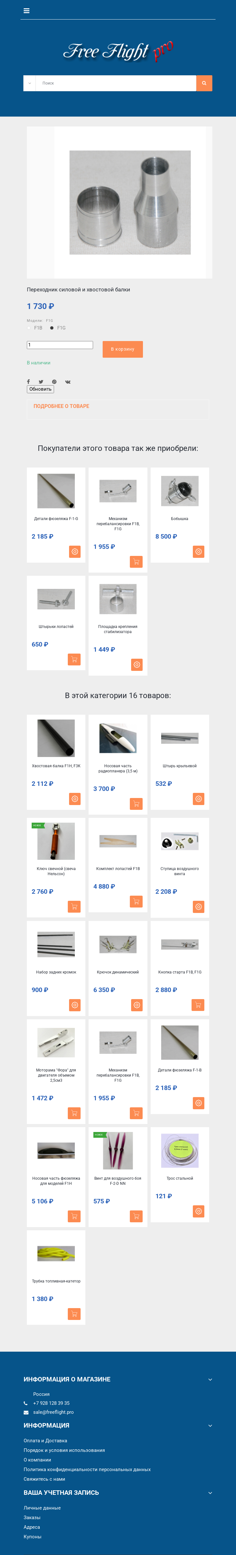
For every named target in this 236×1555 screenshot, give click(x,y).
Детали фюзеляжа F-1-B (179, 1070)
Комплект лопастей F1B (118, 869)
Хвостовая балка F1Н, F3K (56, 766)
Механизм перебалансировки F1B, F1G (118, 524)
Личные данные (42, 1508)
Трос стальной (180, 1178)
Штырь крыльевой (180, 766)
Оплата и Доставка (45, 1441)
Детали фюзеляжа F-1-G (56, 519)
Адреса (32, 1527)
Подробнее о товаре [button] (61, 406)
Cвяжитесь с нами (44, 1479)
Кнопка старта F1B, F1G (179, 972)
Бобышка (179, 519)
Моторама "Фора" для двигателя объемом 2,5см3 (56, 1075)
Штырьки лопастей (56, 626)
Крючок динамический (118, 972)
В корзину (123, 349)
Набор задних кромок (56, 972)
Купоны (33, 1537)
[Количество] (60, 345)
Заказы (32, 1517)
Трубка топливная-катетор (56, 1281)
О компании (37, 1460)
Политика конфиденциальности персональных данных (87, 1469)
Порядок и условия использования (64, 1450)
